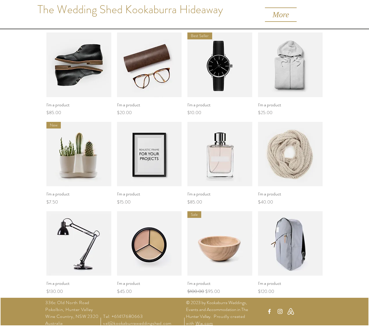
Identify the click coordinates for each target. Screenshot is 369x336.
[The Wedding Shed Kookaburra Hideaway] (130, 9)
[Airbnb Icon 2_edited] (290, 311)
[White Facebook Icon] (269, 311)
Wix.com (204, 323)
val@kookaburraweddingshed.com (137, 323)
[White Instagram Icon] (280, 311)
